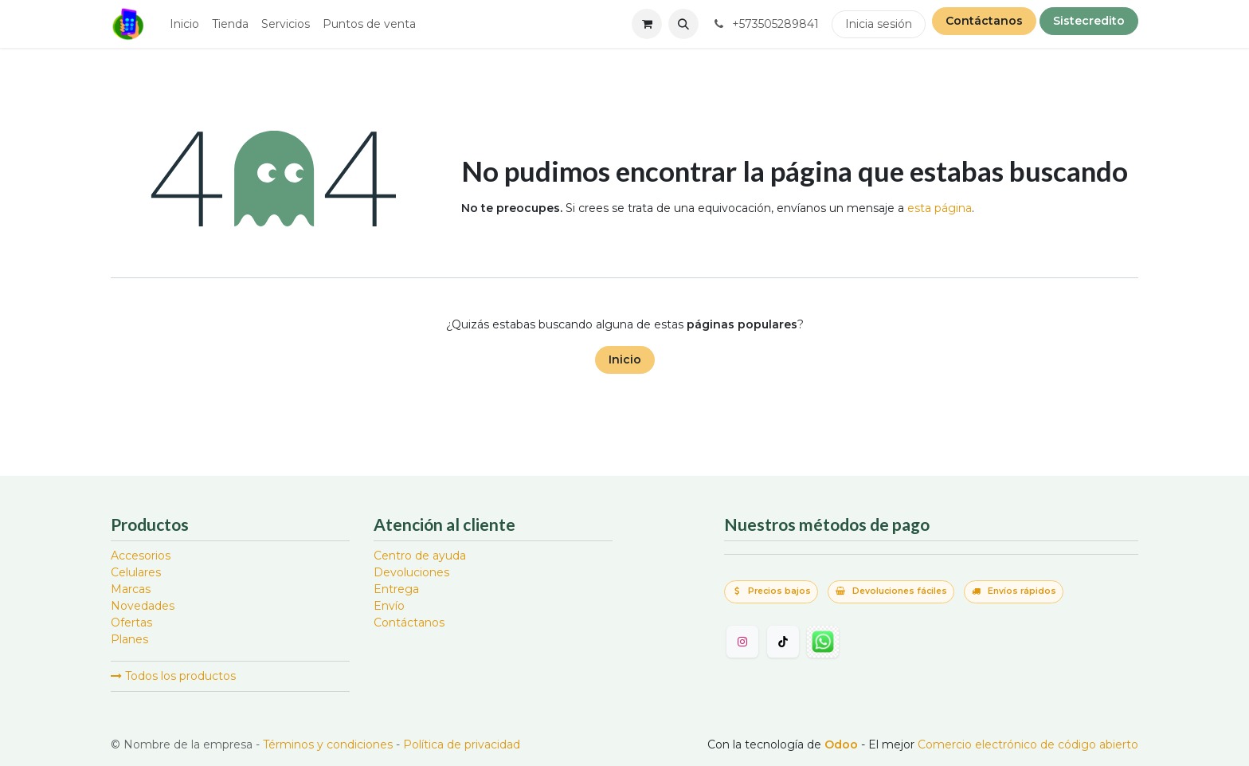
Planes (129, 639)
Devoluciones (411, 572)
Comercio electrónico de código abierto (1028, 744)
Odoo (842, 744)
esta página (939, 208)
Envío (389, 606)
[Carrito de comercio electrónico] (647, 24)
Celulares (136, 572)
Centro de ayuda (420, 555)
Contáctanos (984, 21)
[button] (683, 24)
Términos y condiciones (328, 744)
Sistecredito (1089, 21)
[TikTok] (783, 642)
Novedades (142, 606)
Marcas (131, 589)
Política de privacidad (461, 744)
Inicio (625, 359)
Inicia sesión (878, 24)
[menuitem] (184, 24)
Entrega (396, 589)
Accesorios (140, 555)
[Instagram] (742, 642)
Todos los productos (173, 676)
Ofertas (131, 622)
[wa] (823, 642)
